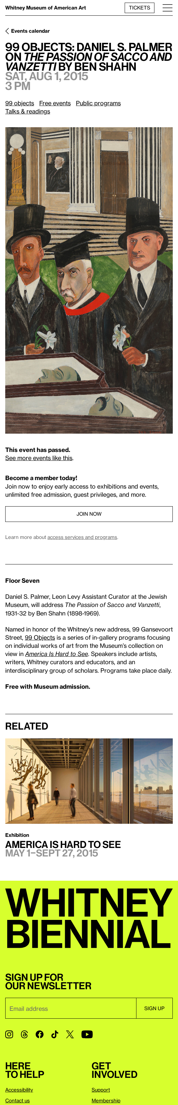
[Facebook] (39, 1034)
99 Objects (40, 637)
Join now (89, 514)
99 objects (19, 102)
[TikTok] (54, 1034)
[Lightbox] (89, 280)
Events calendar (30, 31)
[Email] (70, 1008)
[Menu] (167, 7)
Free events (55, 102)
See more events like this (38, 457)
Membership (106, 1100)
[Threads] (24, 1034)
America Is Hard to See (56, 653)
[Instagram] (9, 1034)
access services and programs (82, 537)
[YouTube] (87, 1034)
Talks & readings (27, 111)
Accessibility (19, 1090)
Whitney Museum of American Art (45, 7)
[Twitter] (70, 1034)
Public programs (98, 102)
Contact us (17, 1100)
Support (101, 1090)
